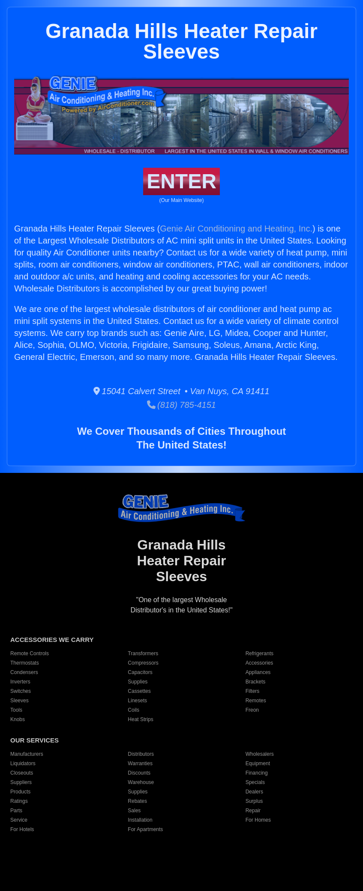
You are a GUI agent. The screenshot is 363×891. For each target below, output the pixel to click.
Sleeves (19, 701)
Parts (16, 811)
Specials (255, 782)
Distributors (141, 754)
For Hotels (22, 829)
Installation (140, 820)
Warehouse (141, 782)
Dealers (254, 792)
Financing (257, 773)
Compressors (143, 663)
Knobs (17, 719)
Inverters (20, 682)
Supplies (137, 682)
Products (20, 792)
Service (18, 820)
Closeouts (21, 773)
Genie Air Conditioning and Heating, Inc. (236, 228)
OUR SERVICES (34, 740)
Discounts (139, 773)
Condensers (24, 672)
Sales (134, 811)
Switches (20, 691)
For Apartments (145, 829)
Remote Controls (29, 653)
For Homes (258, 820)
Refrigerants (259, 653)
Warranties (140, 763)
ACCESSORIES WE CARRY (51, 639)
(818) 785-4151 (181, 405)
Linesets (137, 701)
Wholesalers (260, 754)
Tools (16, 710)
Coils (133, 710)
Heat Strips (140, 719)
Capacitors (140, 672)
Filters (253, 691)
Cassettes (139, 691)
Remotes (256, 701)
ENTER (181, 181)
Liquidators (23, 763)
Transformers (143, 653)
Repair (253, 811)
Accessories (259, 663)
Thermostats (24, 663)
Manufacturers (26, 754)
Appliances (258, 672)
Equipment (258, 763)
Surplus (254, 801)
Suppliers (21, 782)
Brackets (256, 682)
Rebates (137, 801)
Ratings (19, 801)
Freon (252, 710)
